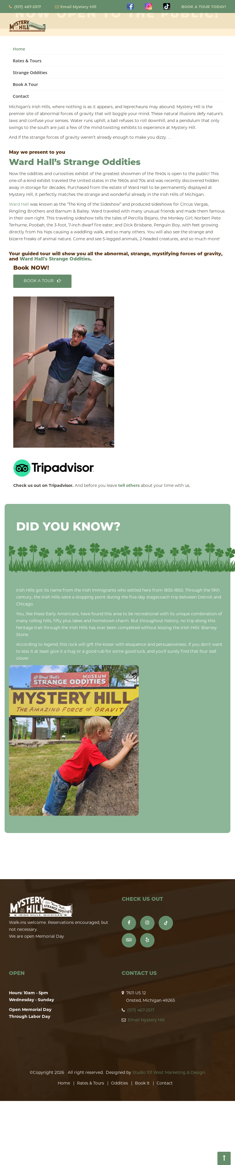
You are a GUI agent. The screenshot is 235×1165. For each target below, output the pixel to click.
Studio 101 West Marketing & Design (168, 1073)
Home (19, 49)
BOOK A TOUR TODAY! (203, 7)
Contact (21, 96)
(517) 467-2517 (27, 7)
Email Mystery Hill (78, 7)
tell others (129, 486)
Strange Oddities (30, 72)
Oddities (119, 1083)
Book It (142, 1083)
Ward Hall (19, 204)
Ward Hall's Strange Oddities (55, 259)
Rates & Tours (27, 60)
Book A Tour (25, 84)
